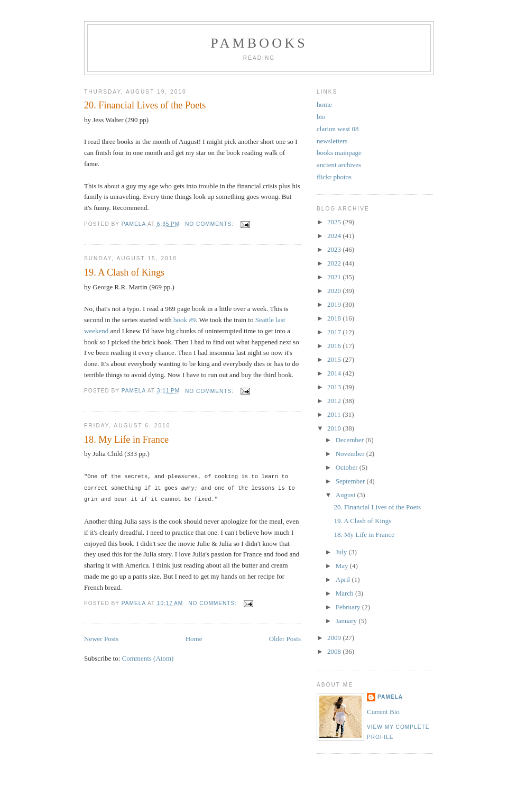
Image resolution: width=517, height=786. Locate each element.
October (347, 467)
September (351, 481)
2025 (335, 222)
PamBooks (259, 43)
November (351, 454)
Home (194, 637)
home (324, 104)
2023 (335, 249)
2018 (335, 318)
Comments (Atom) (148, 657)
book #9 (184, 320)
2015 (335, 359)
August (346, 495)
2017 (335, 332)
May (343, 566)
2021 (335, 277)
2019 (335, 304)
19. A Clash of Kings (124, 272)
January (347, 621)
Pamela (390, 697)
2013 (335, 387)
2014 (335, 373)
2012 (335, 401)
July (342, 552)
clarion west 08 (337, 129)
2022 (335, 263)
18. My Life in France (126, 439)
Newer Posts (101, 637)
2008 (335, 651)
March (345, 593)
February (349, 607)
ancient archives (339, 165)
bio (321, 117)
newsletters (332, 141)
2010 (335, 428)
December (351, 440)
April (344, 579)
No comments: (210, 224)
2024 (335, 236)
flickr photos (334, 177)
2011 (335, 414)
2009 (335, 638)
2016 (335, 346)
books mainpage (339, 153)
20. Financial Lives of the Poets (145, 105)
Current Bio (383, 712)
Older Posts (285, 637)
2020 (335, 291)
